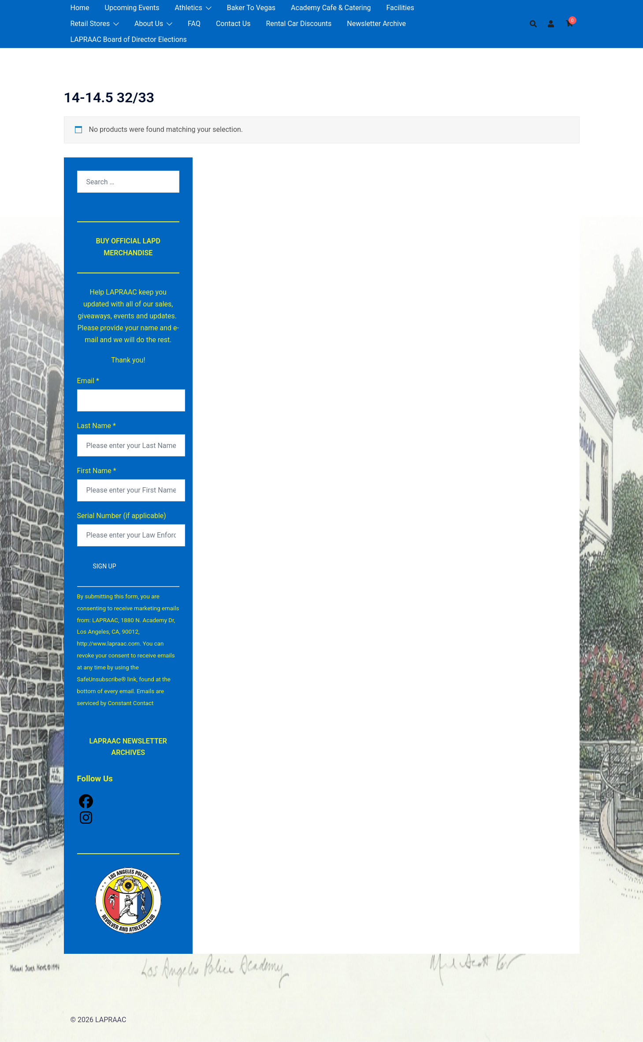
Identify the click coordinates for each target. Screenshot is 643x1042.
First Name (96, 471)
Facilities (400, 8)
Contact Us (233, 23)
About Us (148, 23)
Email (88, 381)
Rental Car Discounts (298, 23)
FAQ (194, 23)
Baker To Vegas (251, 8)
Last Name (96, 426)
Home (80, 8)
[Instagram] (128, 818)
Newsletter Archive (376, 23)
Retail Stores (90, 23)
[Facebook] (128, 802)
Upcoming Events (132, 8)
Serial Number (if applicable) (121, 516)
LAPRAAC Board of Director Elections (129, 39)
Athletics (188, 8)
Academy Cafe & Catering (331, 8)
